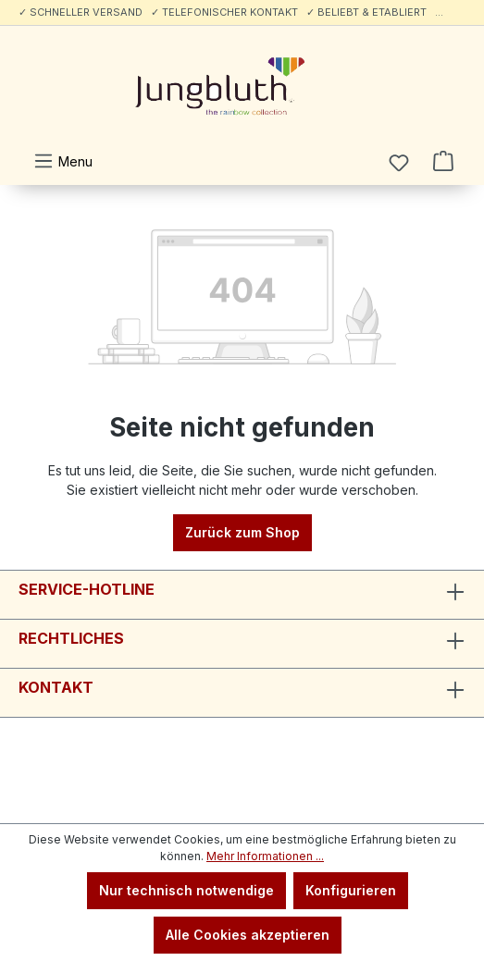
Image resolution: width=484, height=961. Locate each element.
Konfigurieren (350, 890)
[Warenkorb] (443, 160)
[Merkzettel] (399, 162)
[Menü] (63, 161)
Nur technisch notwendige (186, 890)
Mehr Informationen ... (265, 856)
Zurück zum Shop (242, 532)
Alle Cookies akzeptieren (247, 935)
